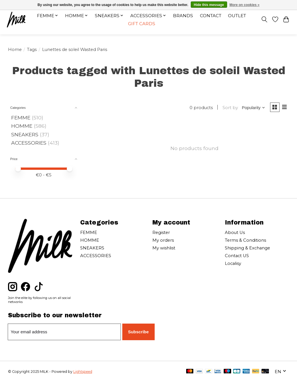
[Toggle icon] (263, 20)
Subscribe (138, 331)
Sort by (229, 107)
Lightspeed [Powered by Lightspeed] (82, 371)
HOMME (21, 126)
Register (161, 232)
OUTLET (237, 15)
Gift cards (141, 24)
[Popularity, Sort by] (253, 107)
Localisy (233, 263)
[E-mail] (64, 332)
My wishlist (163, 248)
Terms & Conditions (245, 240)
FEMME (20, 118)
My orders (163, 240)
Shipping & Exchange (247, 248)
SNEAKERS (24, 134)
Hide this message (209, 5)
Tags (32, 49)
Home (15, 49)
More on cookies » (244, 5)
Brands (183, 15)
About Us (235, 232)
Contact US (237, 255)
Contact (210, 15)
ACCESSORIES (28, 143)
